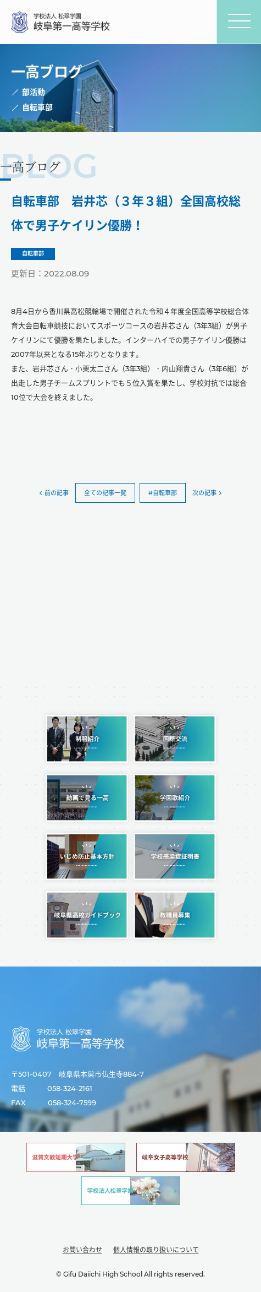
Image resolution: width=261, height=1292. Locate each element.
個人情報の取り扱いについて (156, 1250)
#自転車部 (162, 493)
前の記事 (57, 493)
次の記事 (204, 493)
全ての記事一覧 (105, 493)
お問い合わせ (82, 1250)
